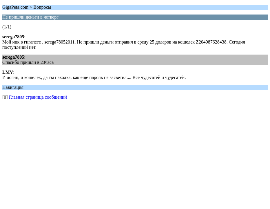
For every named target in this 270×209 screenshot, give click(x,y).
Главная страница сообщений (38, 97)
